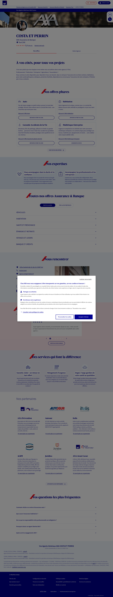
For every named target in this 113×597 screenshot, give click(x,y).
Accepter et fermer (84, 317)
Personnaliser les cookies (64, 317)
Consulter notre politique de (33, 312)
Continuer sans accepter (85, 279)
